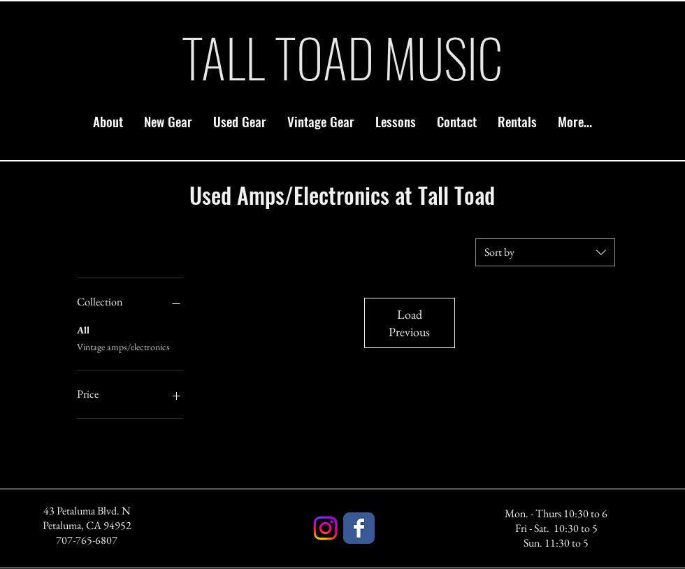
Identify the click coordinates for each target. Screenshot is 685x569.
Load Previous (409, 323)
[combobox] (545, 252)
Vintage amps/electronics (123, 346)
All (83, 329)
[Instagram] (325, 528)
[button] (168, 121)
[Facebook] (359, 528)
